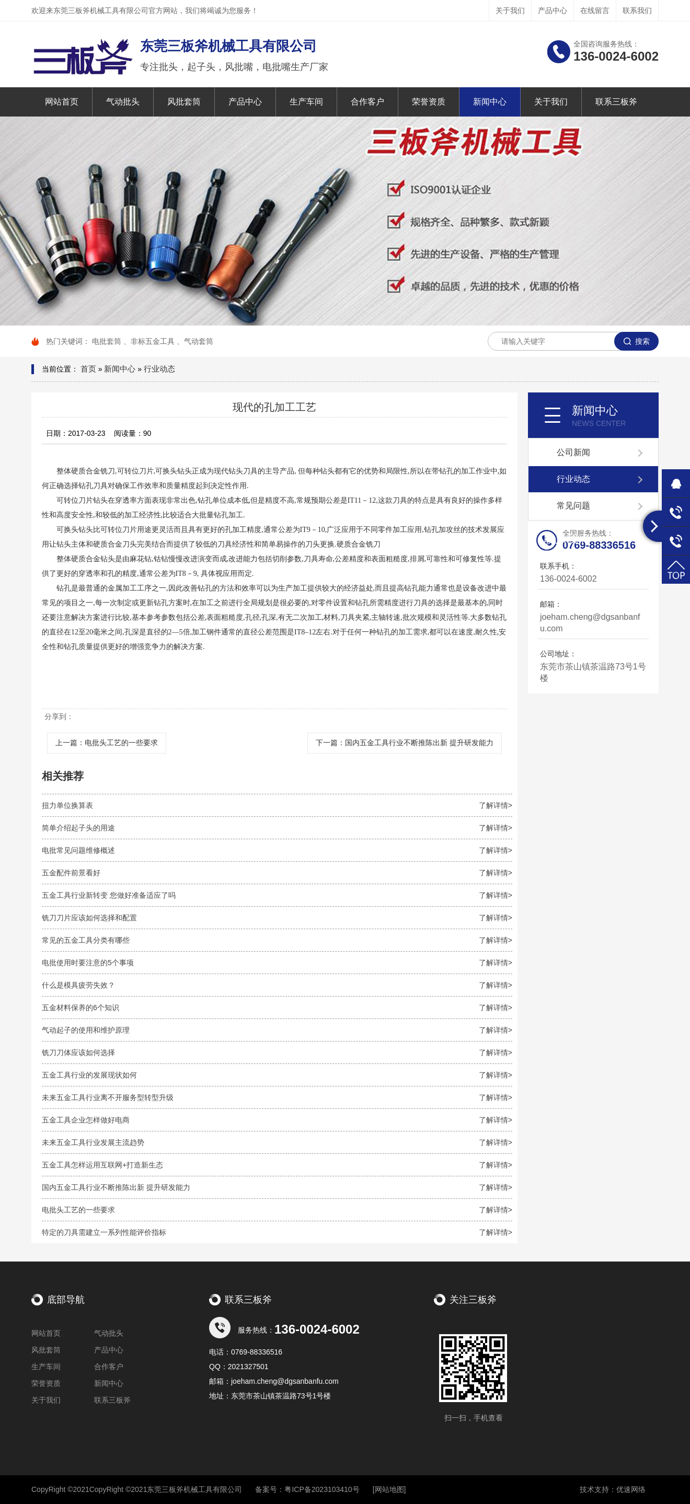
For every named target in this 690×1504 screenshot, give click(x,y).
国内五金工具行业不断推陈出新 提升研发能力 (277, 1187)
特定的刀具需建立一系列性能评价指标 (277, 1232)
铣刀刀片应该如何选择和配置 (277, 918)
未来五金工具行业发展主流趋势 (277, 1142)
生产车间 (306, 101)
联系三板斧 (616, 101)
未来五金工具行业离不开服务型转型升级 (277, 1097)
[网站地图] (389, 1489)
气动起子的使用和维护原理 (277, 1030)
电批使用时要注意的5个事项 (277, 963)
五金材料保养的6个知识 (277, 1008)
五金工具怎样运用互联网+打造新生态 (277, 1165)
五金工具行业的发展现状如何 (277, 1075)
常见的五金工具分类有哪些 (277, 940)
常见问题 (573, 505)
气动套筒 (198, 341)
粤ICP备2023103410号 (321, 1489)
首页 (88, 368)
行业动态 (159, 368)
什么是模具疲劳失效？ (277, 985)
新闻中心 (490, 101)
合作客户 (367, 101)
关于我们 (510, 10)
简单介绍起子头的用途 (277, 828)
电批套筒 (106, 341)
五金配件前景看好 (277, 873)
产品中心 (552, 10)
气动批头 (123, 101)
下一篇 (404, 742)
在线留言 (595, 10)
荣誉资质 (428, 101)
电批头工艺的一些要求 (277, 1210)
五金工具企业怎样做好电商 (277, 1120)
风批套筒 (184, 101)
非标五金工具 (153, 341)
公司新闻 (573, 452)
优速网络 (631, 1489)
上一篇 (106, 742)
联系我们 (637, 10)
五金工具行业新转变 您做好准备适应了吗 (277, 895)
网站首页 (61, 101)
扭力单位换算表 (277, 805)
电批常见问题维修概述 (277, 850)
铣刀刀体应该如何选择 (277, 1052)
